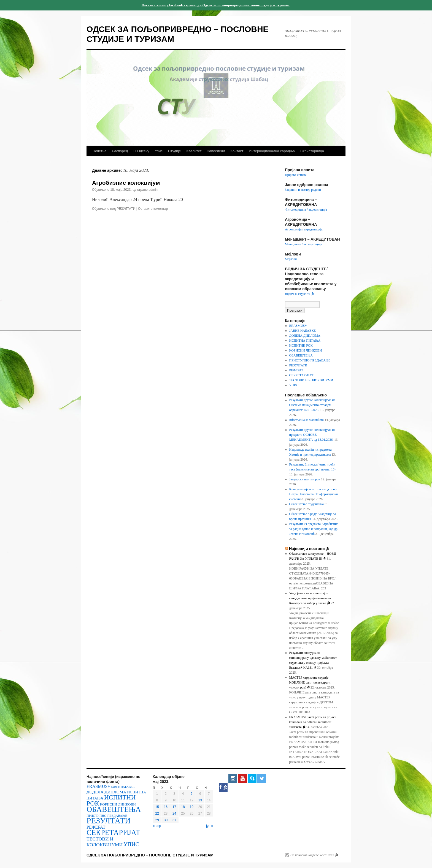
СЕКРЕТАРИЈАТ (301, 375)
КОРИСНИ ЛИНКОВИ (305, 350)
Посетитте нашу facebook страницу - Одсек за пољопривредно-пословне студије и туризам (216, 5)
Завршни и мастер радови (303, 190)
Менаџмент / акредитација (303, 244)
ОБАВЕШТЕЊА (301, 355)
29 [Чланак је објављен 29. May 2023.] (157, 820)
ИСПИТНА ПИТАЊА (305, 340)
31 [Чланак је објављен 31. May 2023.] (174, 820)
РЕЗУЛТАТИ (126, 209)
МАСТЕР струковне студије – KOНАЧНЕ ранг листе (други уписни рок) (310, 682)
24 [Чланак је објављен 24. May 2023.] (174, 813)
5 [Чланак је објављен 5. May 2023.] (192, 794)
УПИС (294, 385)
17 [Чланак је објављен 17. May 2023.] (174, 807)
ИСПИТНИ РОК (301, 345)
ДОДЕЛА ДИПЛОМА (304, 336)
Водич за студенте (299, 294)
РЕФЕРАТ (296, 370)
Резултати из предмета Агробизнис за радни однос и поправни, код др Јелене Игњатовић (313, 529)
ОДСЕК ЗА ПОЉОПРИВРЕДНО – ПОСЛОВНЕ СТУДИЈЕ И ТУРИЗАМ (150, 855)
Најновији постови (309, 548)
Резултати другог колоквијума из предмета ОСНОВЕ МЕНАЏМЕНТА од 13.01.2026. (312, 435)
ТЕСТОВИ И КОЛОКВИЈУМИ (311, 380)
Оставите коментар (153, 209)
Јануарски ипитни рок (304, 479)
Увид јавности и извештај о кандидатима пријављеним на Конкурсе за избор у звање (310, 598)
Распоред (120, 151)
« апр (157, 826)
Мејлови (291, 259)
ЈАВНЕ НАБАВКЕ (302, 331)
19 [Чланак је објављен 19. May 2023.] (191, 807)
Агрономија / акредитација (304, 229)
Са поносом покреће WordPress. (314, 855)
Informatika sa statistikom (306, 420)
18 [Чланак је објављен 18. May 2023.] (183, 807)
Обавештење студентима (306, 504)
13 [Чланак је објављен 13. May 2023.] (200, 800)
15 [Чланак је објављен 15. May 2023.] (157, 807)
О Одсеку (141, 151)
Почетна (99, 151)
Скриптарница (312, 151)
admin (153, 190)
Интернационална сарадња (272, 151)
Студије (174, 151)
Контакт (237, 151)
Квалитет (193, 151)
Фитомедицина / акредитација (306, 209)
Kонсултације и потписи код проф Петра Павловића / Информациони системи (313, 494)
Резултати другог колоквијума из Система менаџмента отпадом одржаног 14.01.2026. (312, 405)
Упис (158, 151)
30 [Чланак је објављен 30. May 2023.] (166, 820)
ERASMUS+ (298, 326)
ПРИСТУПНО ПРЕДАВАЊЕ (310, 360)
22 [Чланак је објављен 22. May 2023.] (157, 813)
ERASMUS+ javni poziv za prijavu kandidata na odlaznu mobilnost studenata (312, 722)
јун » (209, 826)
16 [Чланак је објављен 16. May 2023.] (166, 807)
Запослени (216, 151)
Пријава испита (296, 175)
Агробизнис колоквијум (126, 182)
